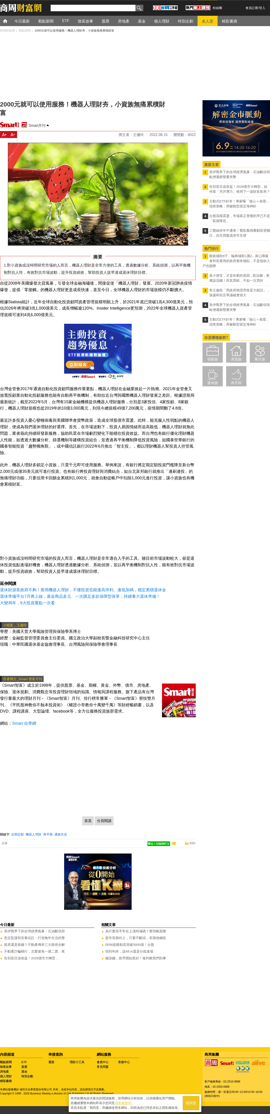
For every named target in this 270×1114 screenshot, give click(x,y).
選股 (51, 1062)
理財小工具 (77, 1062)
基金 (24, 1071)
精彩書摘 (6, 1081)
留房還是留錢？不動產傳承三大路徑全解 (34, 944)
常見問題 (102, 1067)
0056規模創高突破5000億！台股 (129, 944)
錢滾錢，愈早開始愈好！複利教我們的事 (135, 958)
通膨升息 (60, 834)
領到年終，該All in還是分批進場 (129, 951)
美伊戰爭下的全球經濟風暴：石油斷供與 (34, 931)
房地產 (4, 1071)
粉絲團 (217, 8)
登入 (262, 8)
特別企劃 (27, 1076)
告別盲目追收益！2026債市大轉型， (31, 958)
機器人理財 (33, 834)
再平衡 (48, 834)
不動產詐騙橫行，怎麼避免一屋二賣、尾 (34, 951)
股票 (24, 1067)
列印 (192, 843)
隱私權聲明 (123, 1103)
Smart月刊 (37, 125)
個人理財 (6, 1076)
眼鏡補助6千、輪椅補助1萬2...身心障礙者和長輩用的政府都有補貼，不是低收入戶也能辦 (236, 261)
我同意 (191, 1103)
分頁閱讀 (104, 821)
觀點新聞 (6, 1062)
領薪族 (212, 359)
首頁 (9, 21)
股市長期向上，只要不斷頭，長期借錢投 (135, 938)
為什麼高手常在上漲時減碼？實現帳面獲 (135, 931)
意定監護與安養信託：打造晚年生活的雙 (34, 938)
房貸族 (236, 359)
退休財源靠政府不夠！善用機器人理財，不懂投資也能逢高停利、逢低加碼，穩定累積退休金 (83, 590)
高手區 (236, 383)
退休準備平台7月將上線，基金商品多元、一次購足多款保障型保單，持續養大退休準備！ (80, 596)
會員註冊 (251, 8)
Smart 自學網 (24, 723)
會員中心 (102, 1062)
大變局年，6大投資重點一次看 (27, 603)
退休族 (212, 383)
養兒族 (259, 359)
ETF (24, 1062)
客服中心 (124, 1062)
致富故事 (6, 1067)
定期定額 (17, 834)
